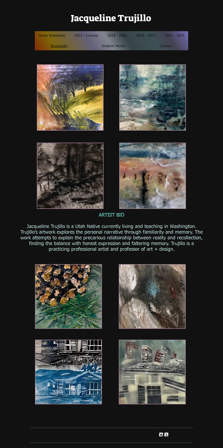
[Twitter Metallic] (161, 435)
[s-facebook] (166, 435)
